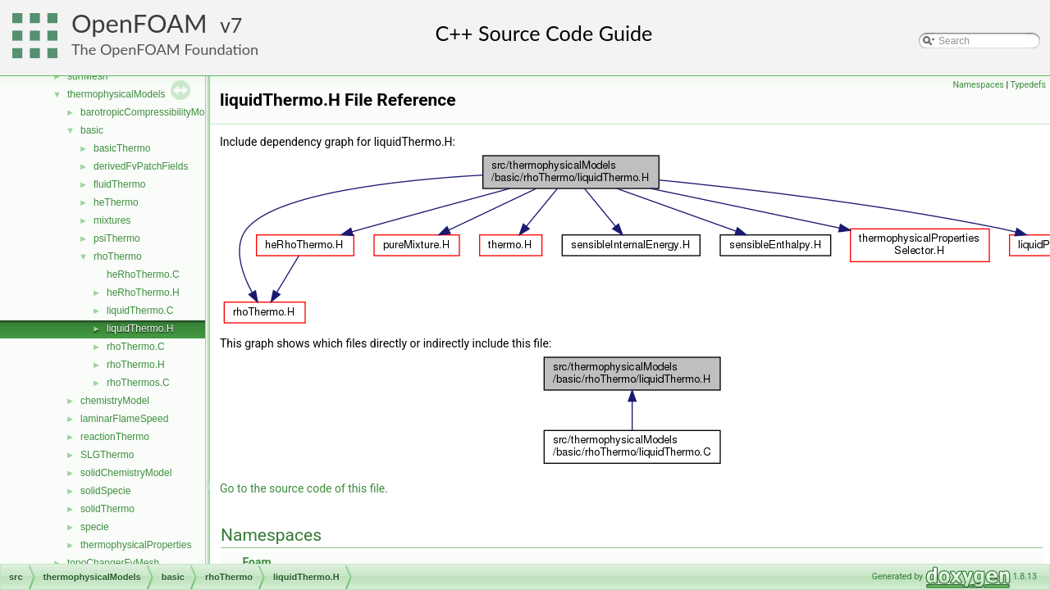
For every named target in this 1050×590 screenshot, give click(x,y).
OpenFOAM (139, 23)
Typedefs (1028, 84)
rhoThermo (118, 256)
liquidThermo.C (140, 310)
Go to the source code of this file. (304, 488)
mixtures (112, 220)
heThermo (116, 202)
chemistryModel (114, 400)
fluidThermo (119, 184)
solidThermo (107, 509)
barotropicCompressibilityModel (148, 112)
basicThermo (122, 148)
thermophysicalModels (116, 94)
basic (91, 130)
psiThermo (117, 238)
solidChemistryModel (125, 473)
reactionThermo (114, 436)
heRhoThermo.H (143, 292)
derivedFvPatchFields (141, 166)
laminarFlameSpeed (124, 418)
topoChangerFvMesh (113, 563)
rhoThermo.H (136, 364)
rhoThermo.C (136, 346)
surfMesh (87, 76)
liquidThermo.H (140, 328)
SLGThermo (107, 455)
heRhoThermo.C (143, 274)
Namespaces (977, 84)
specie (94, 527)
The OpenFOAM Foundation (164, 49)
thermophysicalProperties (135, 545)
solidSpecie (105, 491)
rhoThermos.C (138, 382)
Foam (256, 562)
